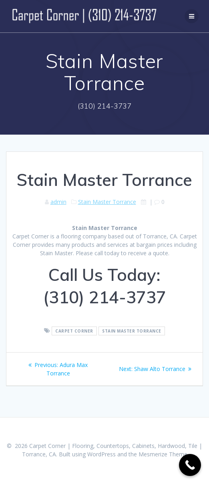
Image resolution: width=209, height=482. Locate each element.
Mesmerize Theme (163, 454)
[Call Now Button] (190, 465)
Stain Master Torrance (107, 202)
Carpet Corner (74, 331)
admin (58, 202)
